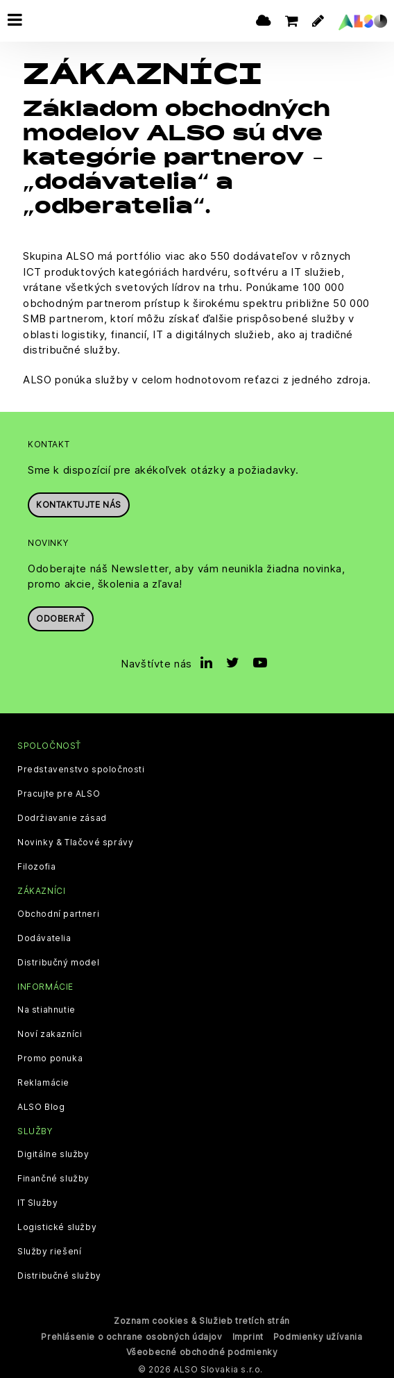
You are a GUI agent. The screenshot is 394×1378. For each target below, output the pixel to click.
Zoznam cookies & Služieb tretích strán (202, 1319)
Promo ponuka (50, 1057)
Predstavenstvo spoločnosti (81, 768)
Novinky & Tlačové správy (75, 841)
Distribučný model (58, 961)
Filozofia (36, 865)
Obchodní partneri (58, 913)
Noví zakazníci (49, 1033)
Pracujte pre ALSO (58, 792)
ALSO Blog (41, 1106)
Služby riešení (49, 1250)
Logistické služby (56, 1226)
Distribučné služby (59, 1274)
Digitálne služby (53, 1153)
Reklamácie (43, 1081)
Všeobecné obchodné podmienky (202, 1350)
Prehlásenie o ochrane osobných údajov (131, 1335)
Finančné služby (53, 1177)
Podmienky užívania (318, 1335)
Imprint (248, 1335)
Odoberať (60, 617)
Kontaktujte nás (78, 503)
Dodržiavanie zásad (62, 817)
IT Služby (37, 1201)
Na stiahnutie (46, 1008)
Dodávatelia (44, 937)
